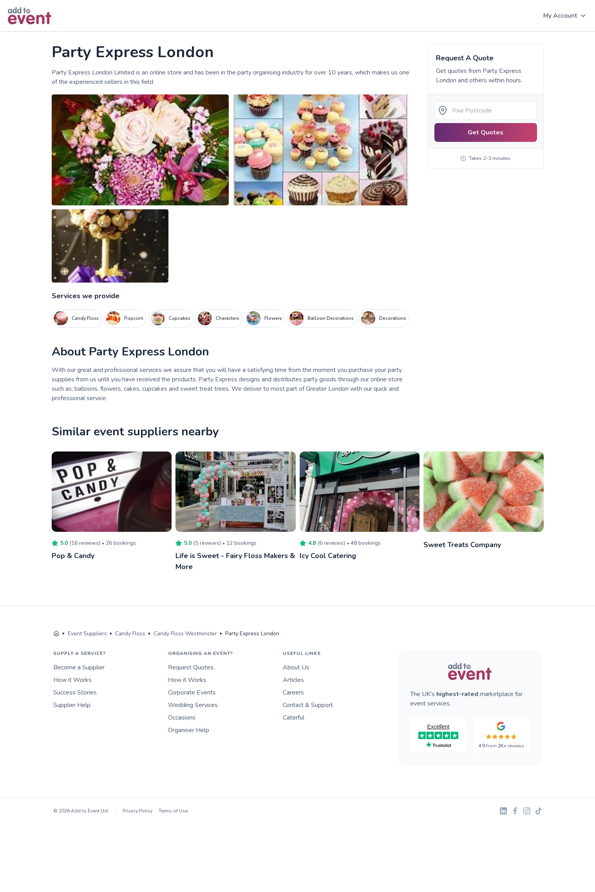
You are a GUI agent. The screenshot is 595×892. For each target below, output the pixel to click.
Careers (293, 692)
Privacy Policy (137, 811)
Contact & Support (308, 705)
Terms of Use (173, 811)
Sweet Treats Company (462, 544)
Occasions (181, 717)
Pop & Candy (73, 555)
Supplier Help (71, 705)
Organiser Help (188, 730)
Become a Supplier (79, 667)
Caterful (293, 717)
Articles (293, 680)
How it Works (72, 680)
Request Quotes (190, 667)
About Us (296, 667)
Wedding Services (193, 705)
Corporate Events (192, 692)
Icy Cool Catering (328, 555)
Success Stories (75, 692)
